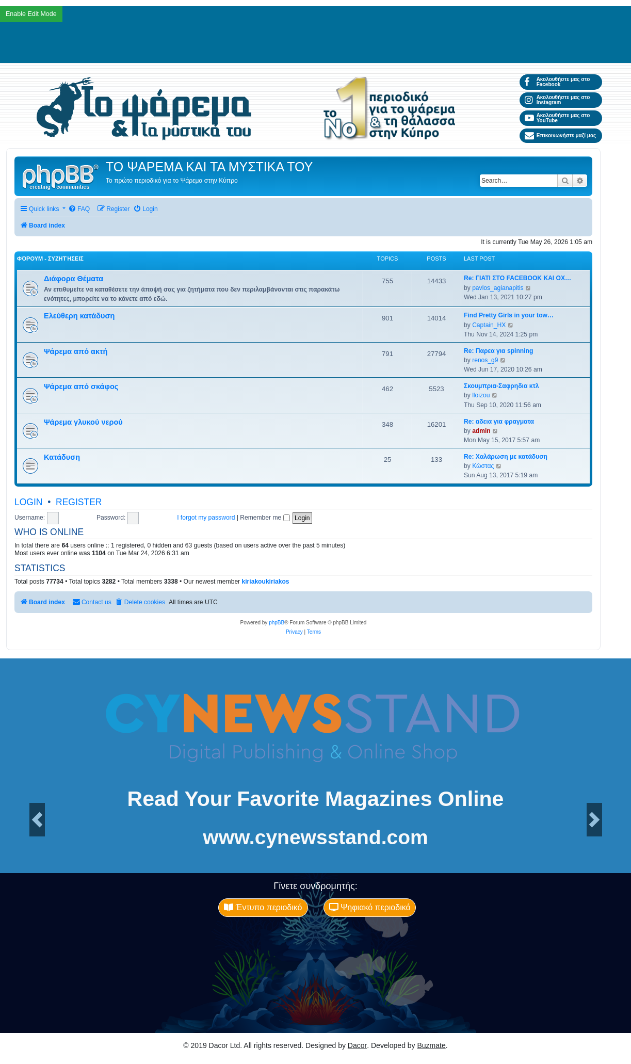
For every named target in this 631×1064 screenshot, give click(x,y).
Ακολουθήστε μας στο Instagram (557, 99)
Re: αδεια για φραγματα (499, 421)
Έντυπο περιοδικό (263, 907)
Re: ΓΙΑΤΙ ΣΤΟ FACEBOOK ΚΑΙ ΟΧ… (517, 278)
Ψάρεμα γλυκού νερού (83, 422)
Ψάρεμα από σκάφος (81, 386)
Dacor (357, 1045)
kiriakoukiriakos (265, 581)
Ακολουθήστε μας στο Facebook (557, 81)
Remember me (264, 517)
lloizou (481, 395)
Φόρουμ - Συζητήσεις (50, 258)
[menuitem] (79, 209)
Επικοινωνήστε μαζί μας (560, 135)
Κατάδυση (62, 457)
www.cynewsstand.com (315, 837)
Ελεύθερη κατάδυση (79, 316)
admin (481, 430)
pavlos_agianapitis (498, 288)
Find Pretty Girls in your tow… (509, 315)
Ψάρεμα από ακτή (75, 351)
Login (28, 502)
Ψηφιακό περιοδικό (370, 907)
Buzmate (431, 1045)
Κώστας (483, 466)
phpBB (276, 622)
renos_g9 (485, 360)
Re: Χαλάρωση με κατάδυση (505, 456)
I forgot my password (206, 517)
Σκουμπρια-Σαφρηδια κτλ (501, 386)
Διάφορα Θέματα (73, 279)
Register (79, 502)
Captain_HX (489, 325)
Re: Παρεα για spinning (498, 350)
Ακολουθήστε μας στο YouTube (557, 117)
